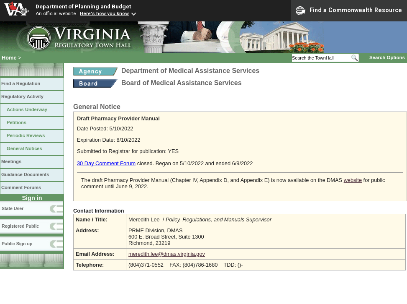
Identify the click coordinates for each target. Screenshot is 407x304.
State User (12, 208)
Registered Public (20, 226)
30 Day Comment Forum (106, 163)
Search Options (387, 57)
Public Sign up (17, 243)
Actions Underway (27, 109)
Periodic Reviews (26, 135)
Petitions (16, 122)
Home (9, 58)
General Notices (24, 148)
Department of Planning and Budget (83, 6)
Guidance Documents (25, 174)
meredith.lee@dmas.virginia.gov (166, 254)
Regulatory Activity (22, 96)
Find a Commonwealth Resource (349, 10)
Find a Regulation (20, 83)
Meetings (11, 161)
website (353, 180)
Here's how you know (104, 13)
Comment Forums (21, 187)
